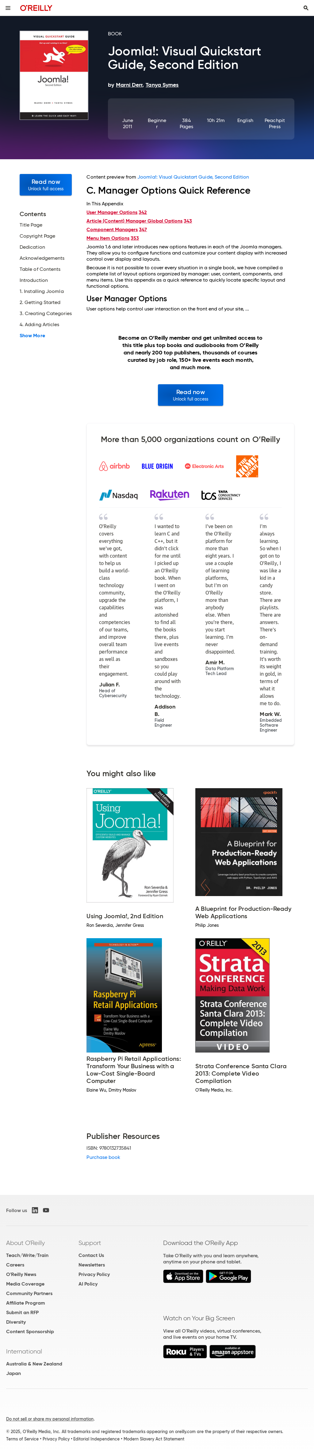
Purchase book (103, 1157)
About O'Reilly (25, 1243)
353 (135, 238)
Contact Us (91, 1255)
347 (143, 229)
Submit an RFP (22, 1312)
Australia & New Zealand (34, 1364)
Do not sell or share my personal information (50, 1419)
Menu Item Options (107, 238)
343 (188, 221)
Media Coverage (25, 1284)
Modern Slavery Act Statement (154, 1439)
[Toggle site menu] (8, 8)
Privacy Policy (94, 1274)
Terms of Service (22, 1439)
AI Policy (88, 1284)
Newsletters (91, 1265)
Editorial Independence (96, 1439)
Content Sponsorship (30, 1331)
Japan (13, 1373)
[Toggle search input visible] (306, 8)
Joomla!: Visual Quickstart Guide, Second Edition (193, 177)
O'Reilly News (21, 1274)
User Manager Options (111, 212)
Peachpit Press (275, 123)
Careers (15, 1265)
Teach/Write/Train (27, 1255)
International (24, 1351)
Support (89, 1243)
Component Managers (112, 229)
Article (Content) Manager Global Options (134, 221)
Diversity (16, 1322)
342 (143, 212)
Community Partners (29, 1293)
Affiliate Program (25, 1303)
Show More (32, 335)
